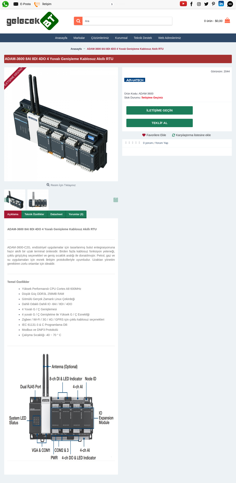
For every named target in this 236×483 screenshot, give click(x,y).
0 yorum (148, 142)
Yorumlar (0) (76, 214)
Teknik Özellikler (34, 214)
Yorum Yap (161, 142)
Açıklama (12, 214)
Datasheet (56, 214)
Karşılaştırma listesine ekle (193, 135)
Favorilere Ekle (156, 135)
